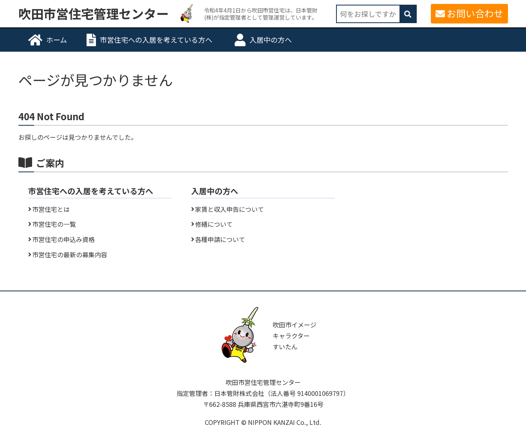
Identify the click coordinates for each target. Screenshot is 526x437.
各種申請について (220, 239)
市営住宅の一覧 (54, 224)
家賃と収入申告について (229, 209)
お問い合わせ (475, 13)
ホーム (56, 39)
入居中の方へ (270, 39)
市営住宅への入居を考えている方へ (156, 39)
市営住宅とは (51, 209)
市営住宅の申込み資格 (63, 239)
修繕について (214, 224)
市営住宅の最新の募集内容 (69, 254)
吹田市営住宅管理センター (93, 13)
